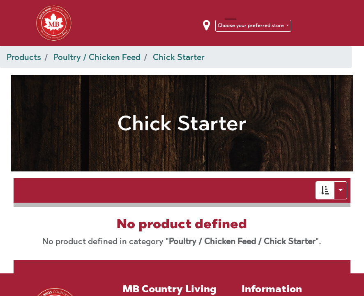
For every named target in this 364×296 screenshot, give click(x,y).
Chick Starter (179, 57)
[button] (325, 190)
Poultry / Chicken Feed (97, 57)
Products (24, 57)
